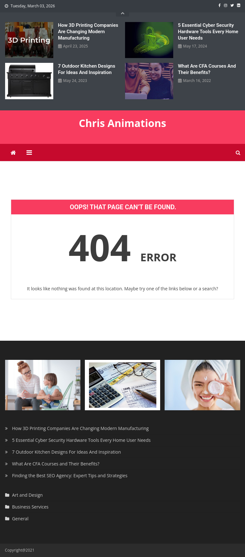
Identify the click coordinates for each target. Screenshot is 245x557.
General (20, 519)
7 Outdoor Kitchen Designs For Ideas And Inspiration (86, 69)
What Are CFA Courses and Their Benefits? (207, 69)
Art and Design (27, 495)
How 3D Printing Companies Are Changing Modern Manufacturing (88, 31)
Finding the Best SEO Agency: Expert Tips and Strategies (70, 475)
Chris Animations (122, 123)
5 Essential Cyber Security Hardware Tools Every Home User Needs (208, 31)
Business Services (30, 507)
